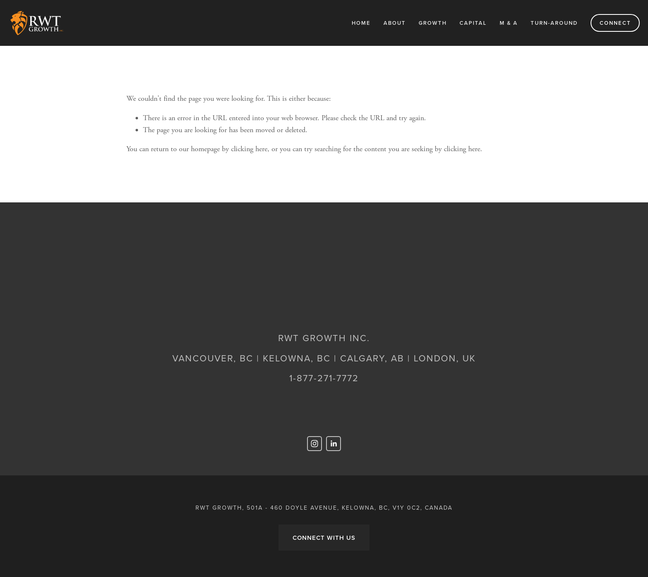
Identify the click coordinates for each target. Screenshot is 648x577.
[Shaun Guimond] (333, 443)
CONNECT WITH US (324, 537)
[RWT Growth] (314, 443)
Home (361, 23)
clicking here (249, 149)
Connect (615, 23)
